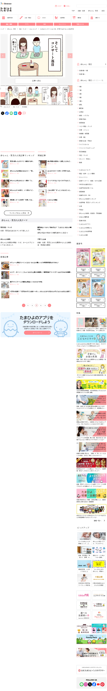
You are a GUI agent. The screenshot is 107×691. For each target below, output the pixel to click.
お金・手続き (25, 17)
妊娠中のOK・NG (84, 195)
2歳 (80, 94)
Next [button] (70, 55)
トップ (2, 29)
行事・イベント (84, 130)
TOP (73, 10)
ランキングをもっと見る (18, 213)
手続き (81, 210)
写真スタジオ (80, 24)
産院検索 (82, 192)
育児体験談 (24, 107)
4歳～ (81, 101)
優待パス (95, 17)
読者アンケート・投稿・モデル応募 (90, 181)
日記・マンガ (22, 29)
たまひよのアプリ (84, 224)
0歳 (80, 86)
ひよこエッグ (33, 29)
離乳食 (77, 17)
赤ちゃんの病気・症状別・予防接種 (90, 213)
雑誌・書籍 (9, 24)
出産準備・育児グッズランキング (89, 202)
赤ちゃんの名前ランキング (87, 199)
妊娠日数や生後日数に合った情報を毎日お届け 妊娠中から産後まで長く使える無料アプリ (37, 328)
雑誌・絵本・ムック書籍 (87, 173)
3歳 (80, 97)
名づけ (41, 17)
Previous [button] (2, 55)
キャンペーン (62, 24)
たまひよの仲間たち (85, 228)
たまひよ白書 (83, 235)
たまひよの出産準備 (85, 231)
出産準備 (59, 17)
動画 (80, 162)
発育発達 (82, 123)
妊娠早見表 (7, 17)
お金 (80, 206)
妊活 (103, 10)
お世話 (81, 112)
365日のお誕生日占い (86, 184)
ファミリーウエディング (87, 148)
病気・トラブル (84, 115)
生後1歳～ (82, 74)
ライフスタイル (84, 144)
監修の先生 (82, 220)
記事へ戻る (36, 81)
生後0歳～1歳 (83, 70)
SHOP (58, 6)
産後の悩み (82, 119)
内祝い (67, 6)
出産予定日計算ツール (86, 188)
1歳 (80, 90)
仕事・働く (82, 137)
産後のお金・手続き (85, 141)
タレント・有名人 (84, 159)
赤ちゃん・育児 (93, 10)
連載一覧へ (97, 521)
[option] (36, 55)
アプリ (27, 24)
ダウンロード (37, 333)
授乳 (80, 105)
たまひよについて (84, 170)
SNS (44, 24)
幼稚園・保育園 (84, 133)
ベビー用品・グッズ (85, 126)
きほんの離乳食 (84, 217)
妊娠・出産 (81, 10)
